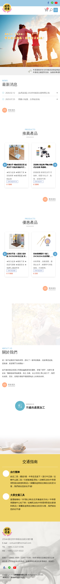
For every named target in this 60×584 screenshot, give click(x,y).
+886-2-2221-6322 (15, 550)
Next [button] (59, 41)
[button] (51, 10)
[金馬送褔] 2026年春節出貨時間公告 (27, 103)
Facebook (48, 3)
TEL (3, 547)
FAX (3, 551)
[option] (30, 41)
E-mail (4, 543)
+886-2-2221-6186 (16, 546)
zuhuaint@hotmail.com (20, 543)
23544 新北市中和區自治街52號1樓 (17, 539)
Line (52, 3)
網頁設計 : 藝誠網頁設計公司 (14, 577)
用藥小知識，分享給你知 (22, 109)
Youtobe (56, 3)
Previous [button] (1, 41)
